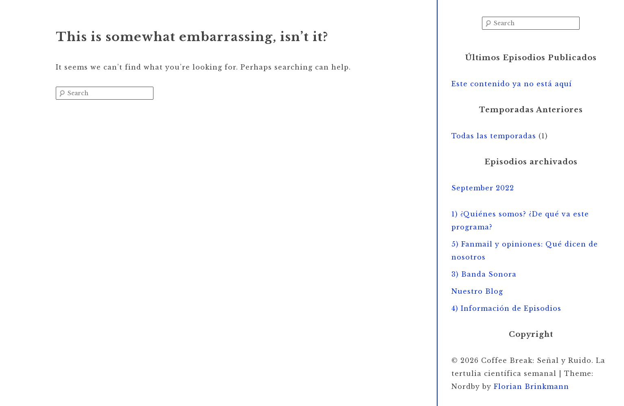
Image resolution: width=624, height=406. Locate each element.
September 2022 (482, 188)
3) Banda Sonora (484, 274)
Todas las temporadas (493, 136)
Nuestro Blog (477, 291)
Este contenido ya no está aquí (511, 84)
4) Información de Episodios (506, 308)
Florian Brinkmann (531, 386)
